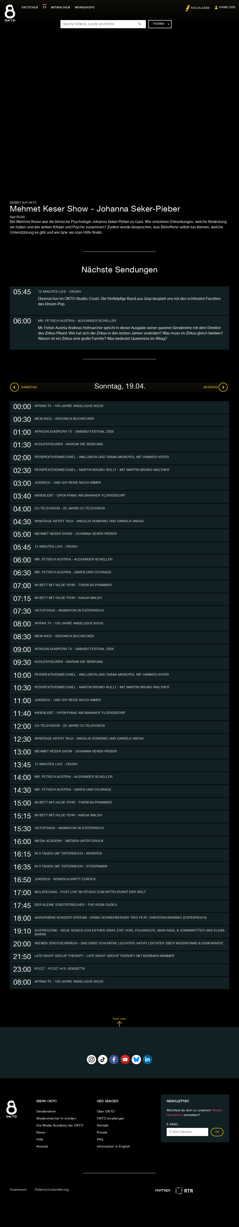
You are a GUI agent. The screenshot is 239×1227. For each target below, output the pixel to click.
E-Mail (173, 1124)
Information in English (113, 1146)
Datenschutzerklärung (52, 1189)
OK (217, 1132)
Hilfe (39, 1139)
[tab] (119, 407)
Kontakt (103, 1125)
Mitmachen (61, 7)
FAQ (100, 1139)
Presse (102, 1132)
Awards (42, 1146)
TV (45, 7)
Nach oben (119, 1022)
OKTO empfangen (111, 1118)
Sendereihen (46, 1111)
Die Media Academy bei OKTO (59, 1125)
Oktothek (30, 7)
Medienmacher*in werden (56, 1118)
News (40, 1132)
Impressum (18, 1189)
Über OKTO (106, 1111)
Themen (161, 24)
